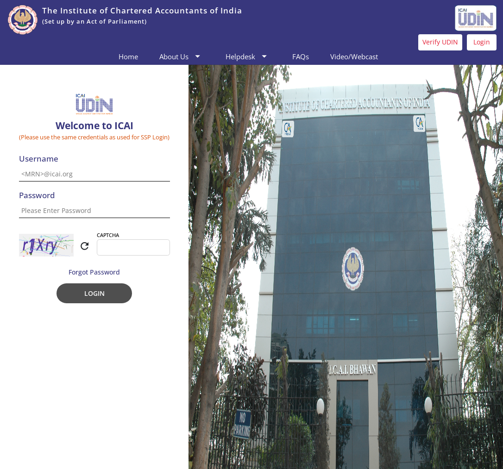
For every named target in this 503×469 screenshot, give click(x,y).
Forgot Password (94, 272)
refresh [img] (84, 246)
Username (38, 159)
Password (37, 195)
